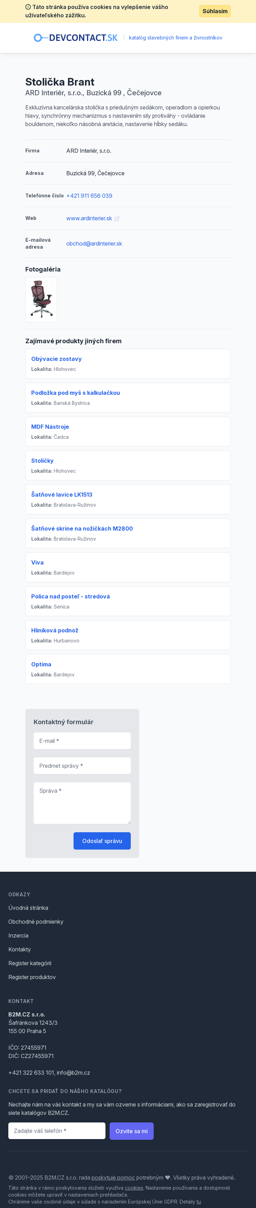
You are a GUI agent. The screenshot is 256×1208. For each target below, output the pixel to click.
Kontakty (19, 949)
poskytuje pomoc (113, 1177)
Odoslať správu (102, 840)
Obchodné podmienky (35, 921)
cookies (134, 1188)
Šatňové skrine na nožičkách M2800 (82, 528)
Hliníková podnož (54, 630)
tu (199, 1202)
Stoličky (42, 460)
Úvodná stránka (28, 907)
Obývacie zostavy (56, 358)
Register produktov (32, 977)
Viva (37, 562)
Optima (41, 664)
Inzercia (18, 935)
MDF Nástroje (50, 426)
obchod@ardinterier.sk (94, 243)
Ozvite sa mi (132, 1131)
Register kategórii (29, 963)
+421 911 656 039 (89, 195)
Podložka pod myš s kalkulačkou (75, 392)
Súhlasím (215, 11)
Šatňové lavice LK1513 (61, 494)
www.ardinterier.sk (92, 218)
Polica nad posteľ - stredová (70, 596)
